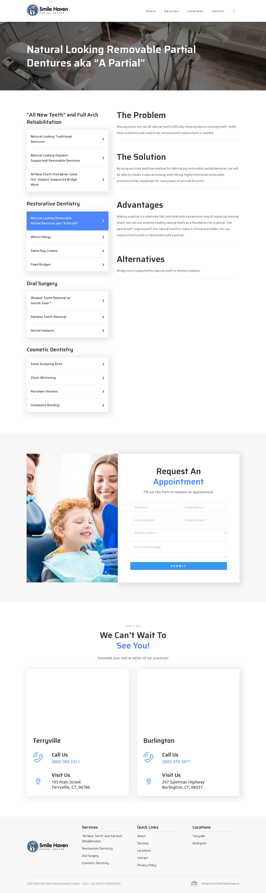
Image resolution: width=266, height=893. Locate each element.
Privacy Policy (146, 865)
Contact (218, 11)
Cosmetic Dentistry (95, 863)
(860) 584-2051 (66, 761)
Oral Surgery (90, 855)
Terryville (198, 836)
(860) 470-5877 (176, 761)
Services (171, 11)
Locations (195, 11)
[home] (47, 10)
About (151, 11)
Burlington (199, 843)
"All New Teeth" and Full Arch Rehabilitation (102, 839)
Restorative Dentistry (97, 848)
